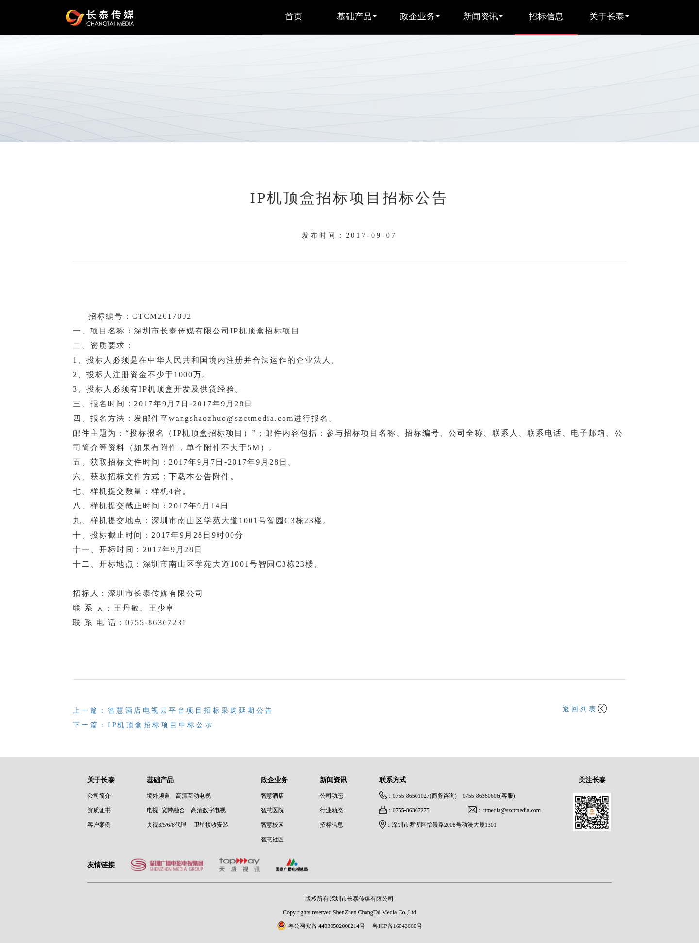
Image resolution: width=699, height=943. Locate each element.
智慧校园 (272, 825)
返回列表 (585, 709)
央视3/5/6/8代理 (166, 825)
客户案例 (99, 825)
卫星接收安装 (211, 825)
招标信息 (546, 17)
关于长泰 (609, 17)
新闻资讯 (483, 17)
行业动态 (331, 810)
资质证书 (99, 810)
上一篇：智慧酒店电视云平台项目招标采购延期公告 (173, 711)
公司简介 (99, 796)
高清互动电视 (193, 796)
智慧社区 (272, 840)
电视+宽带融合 (166, 810)
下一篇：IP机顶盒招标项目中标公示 (143, 725)
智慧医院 (272, 810)
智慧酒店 (272, 796)
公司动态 (331, 796)
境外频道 (158, 796)
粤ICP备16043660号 (397, 926)
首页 (293, 17)
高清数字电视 (208, 810)
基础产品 (357, 17)
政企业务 (420, 17)
